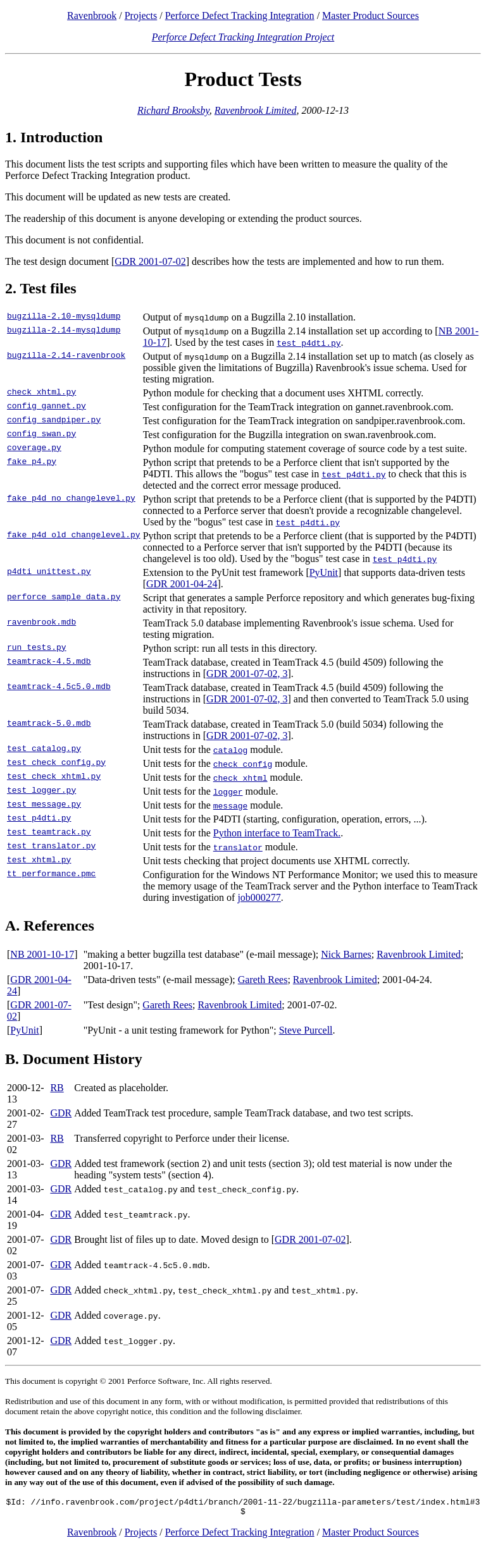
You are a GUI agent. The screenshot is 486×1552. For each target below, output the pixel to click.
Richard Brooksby (173, 110)
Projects (141, 15)
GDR (61, 1113)
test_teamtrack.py (49, 833)
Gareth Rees (263, 979)
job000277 (258, 897)
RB (56, 1087)
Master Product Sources (370, 15)
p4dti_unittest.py (49, 572)
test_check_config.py (56, 763)
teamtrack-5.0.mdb (49, 724)
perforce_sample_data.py (63, 598)
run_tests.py (36, 648)
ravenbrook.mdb (41, 623)
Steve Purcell (306, 1030)
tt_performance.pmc (51, 875)
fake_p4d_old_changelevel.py (73, 536)
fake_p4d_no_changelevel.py (71, 499)
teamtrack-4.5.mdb (49, 662)
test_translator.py (51, 847)
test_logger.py (41, 791)
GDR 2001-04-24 (181, 583)
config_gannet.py (46, 407)
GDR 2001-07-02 (150, 261)
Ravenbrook (91, 15)
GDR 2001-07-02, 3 (246, 673)
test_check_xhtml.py (54, 777)
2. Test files (41, 288)
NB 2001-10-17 (42, 954)
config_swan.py (41, 435)
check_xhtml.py (41, 393)
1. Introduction (54, 137)
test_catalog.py (44, 749)
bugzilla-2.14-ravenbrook (66, 356)
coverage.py (34, 449)
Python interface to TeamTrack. (277, 833)
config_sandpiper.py (54, 421)
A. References (49, 925)
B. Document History (73, 1059)
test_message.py (44, 805)
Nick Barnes (346, 954)
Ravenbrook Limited (256, 110)
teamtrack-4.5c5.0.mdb (59, 688)
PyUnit (323, 572)
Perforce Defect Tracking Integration (240, 15)
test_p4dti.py (39, 819)
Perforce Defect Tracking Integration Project (243, 37)
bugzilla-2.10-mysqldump (63, 317)
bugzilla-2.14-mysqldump (63, 331)
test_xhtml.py (39, 861)
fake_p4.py (31, 462)
